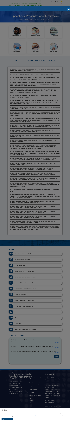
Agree (3, 419)
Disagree (9, 419)
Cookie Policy (33, 414)
